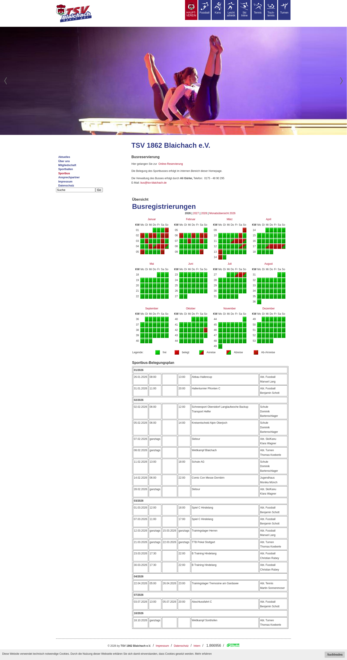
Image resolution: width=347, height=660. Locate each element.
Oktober (190, 308)
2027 (196, 213)
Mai (152, 263)
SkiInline (244, 9)
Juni (190, 263)
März (230, 219)
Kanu (218, 8)
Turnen (284, 8)
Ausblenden (335, 654)
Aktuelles (64, 157)
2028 (204, 213)
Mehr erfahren (203, 653)
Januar (152, 219)
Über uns (64, 161)
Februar (190, 219)
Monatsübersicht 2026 (222, 213)
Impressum (65, 181)
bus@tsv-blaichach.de (153, 182)
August (268, 263)
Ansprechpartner (69, 177)
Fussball (205, 8)
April (268, 219)
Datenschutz (66, 185)
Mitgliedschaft (67, 165)
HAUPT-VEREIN (191, 9)
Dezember (268, 308)
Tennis (258, 8)
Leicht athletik (231, 9)
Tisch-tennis (271, 9)
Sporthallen (65, 169)
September (151, 308)
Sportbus (64, 173)
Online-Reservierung (170, 163)
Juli (230, 263)
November (230, 308)
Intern (197, 645)
